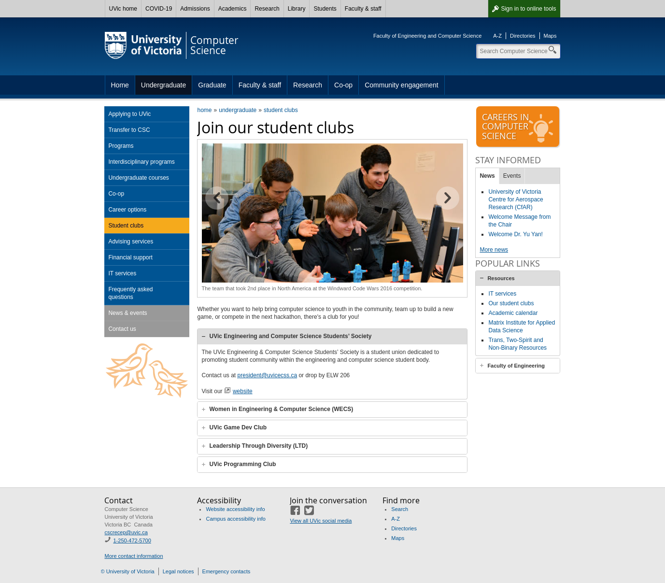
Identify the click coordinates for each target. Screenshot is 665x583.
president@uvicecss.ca (267, 375)
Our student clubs (511, 303)
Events (512, 175)
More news (494, 249)
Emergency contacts (226, 571)
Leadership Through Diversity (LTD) (258, 445)
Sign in (528, 8)
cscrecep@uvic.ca (125, 532)
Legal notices (178, 571)
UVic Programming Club (242, 464)
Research (267, 8)
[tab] (332, 336)
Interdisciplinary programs (141, 161)
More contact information (133, 556)
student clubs (281, 110)
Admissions (195, 8)
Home (120, 85)
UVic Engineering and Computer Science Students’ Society (290, 336)
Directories (523, 36)
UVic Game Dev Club (238, 427)
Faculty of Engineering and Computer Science (427, 36)
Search (399, 509)
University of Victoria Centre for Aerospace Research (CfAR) (515, 199)
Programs (120, 145)
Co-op (343, 85)
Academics (232, 8)
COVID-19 (158, 8)
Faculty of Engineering (516, 366)
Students (324, 8)
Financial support (130, 257)
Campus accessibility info (236, 519)
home (204, 110)
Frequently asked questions (130, 293)
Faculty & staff (363, 8)
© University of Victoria (128, 571)
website (243, 391)
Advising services (130, 241)
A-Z (497, 36)
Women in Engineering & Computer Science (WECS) (281, 409)
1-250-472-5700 (132, 540)
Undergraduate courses (138, 177)
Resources (500, 278)
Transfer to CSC (129, 130)
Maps (550, 36)
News (487, 175)
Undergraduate (163, 85)
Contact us (122, 329)
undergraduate (237, 110)
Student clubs (125, 225)
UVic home (123, 8)
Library (297, 8)
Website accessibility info (235, 509)
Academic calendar (513, 313)
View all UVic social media (321, 521)
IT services (122, 273)
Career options (127, 209)
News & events (127, 313)
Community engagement (402, 85)
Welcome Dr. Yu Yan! (515, 234)
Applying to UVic (129, 114)
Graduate (212, 85)
